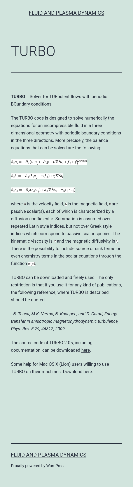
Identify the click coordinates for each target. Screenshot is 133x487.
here (85, 350)
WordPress (55, 465)
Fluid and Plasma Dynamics (66, 13)
